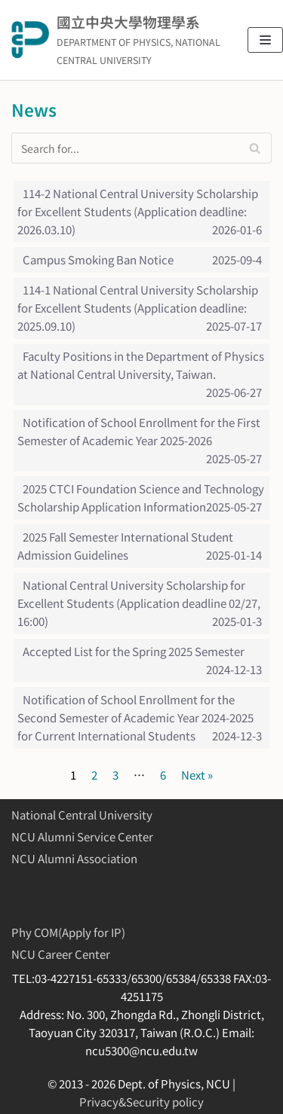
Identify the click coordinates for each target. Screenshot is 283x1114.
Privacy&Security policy (141, 1101)
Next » (197, 775)
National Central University (81, 815)
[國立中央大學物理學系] (118, 40)
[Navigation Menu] (265, 40)
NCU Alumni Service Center (82, 836)
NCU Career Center (60, 954)
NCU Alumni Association (74, 858)
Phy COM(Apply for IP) (68, 932)
